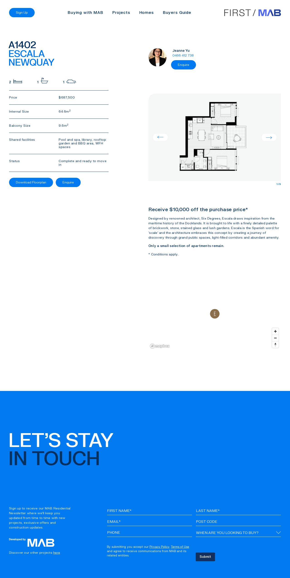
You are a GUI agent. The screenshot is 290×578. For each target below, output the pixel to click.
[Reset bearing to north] (275, 344)
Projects (121, 12)
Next (269, 137)
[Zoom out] (275, 338)
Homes (146, 12)
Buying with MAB (85, 12)
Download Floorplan (31, 182)
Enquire (68, 182)
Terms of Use (180, 547)
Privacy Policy (159, 547)
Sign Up (22, 13)
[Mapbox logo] (160, 346)
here (56, 553)
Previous (160, 137)
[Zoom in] (275, 331)
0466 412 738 (183, 55)
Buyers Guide (177, 12)
